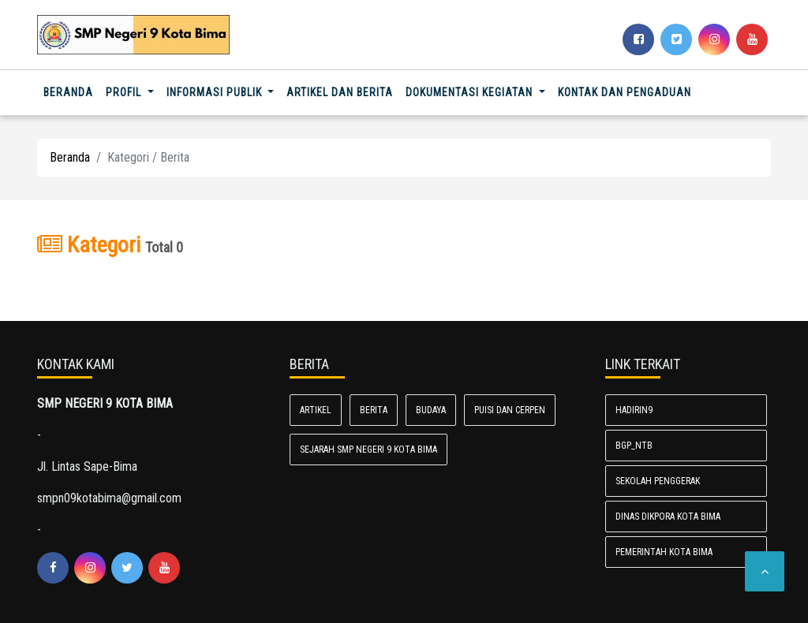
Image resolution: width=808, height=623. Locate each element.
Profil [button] (125, 92)
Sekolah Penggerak (657, 481)
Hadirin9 (634, 410)
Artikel (315, 410)
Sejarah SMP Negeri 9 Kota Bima (368, 449)
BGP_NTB (634, 445)
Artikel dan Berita (339, 92)
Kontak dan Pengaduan (624, 92)
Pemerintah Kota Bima (664, 552)
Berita (373, 410)
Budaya (431, 410)
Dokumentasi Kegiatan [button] (471, 92)
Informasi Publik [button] (215, 92)
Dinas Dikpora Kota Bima (667, 516)
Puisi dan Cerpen (509, 410)
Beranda (71, 91)
